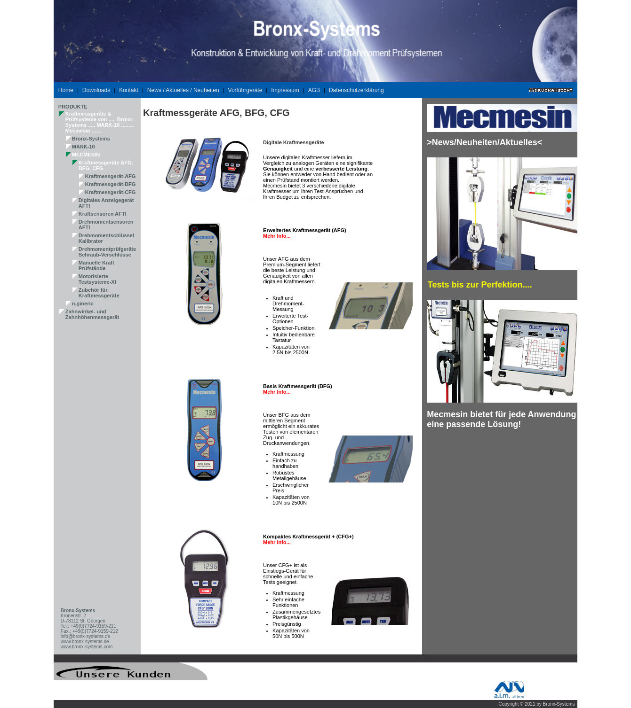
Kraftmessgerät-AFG (110, 176)
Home (65, 90)
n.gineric (83, 303)
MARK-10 (83, 146)
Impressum (285, 90)
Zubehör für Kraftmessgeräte (99, 292)
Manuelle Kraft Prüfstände (96, 265)
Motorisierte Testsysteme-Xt (98, 279)
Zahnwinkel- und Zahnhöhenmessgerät (92, 314)
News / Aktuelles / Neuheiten (183, 90)
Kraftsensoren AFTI (103, 214)
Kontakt (128, 90)
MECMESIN (86, 154)
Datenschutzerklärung (356, 90)
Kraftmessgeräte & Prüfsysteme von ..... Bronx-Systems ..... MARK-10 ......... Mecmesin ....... (99, 122)
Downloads (96, 90)
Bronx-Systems (91, 138)
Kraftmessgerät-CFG (110, 192)
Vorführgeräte (245, 90)
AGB (314, 90)
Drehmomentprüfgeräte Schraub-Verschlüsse (107, 251)
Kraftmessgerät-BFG (110, 184)
